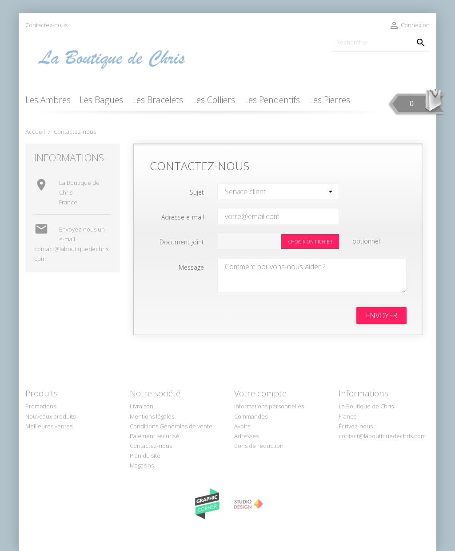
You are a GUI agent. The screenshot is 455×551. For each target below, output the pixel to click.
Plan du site (145, 455)
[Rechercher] (381, 42)
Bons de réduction (258, 446)
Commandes (250, 416)
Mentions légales (152, 416)
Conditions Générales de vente (171, 426)
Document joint (182, 242)
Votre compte (260, 393)
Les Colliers (213, 100)
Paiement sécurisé (154, 436)
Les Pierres (329, 100)
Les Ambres (48, 100)
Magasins (142, 465)
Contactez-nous (46, 25)
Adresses (246, 436)
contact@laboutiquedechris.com (382, 436)
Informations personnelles (269, 406)
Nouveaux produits (50, 416)
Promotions (40, 406)
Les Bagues (101, 100)
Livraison (141, 406)
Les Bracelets (157, 100)
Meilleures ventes (48, 426)
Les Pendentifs (272, 100)
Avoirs (242, 426)
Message (191, 267)
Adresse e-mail (182, 217)
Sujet (197, 192)
